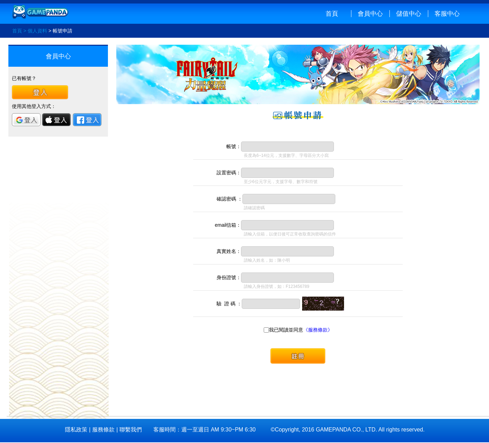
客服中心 (447, 13)
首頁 (332, 13)
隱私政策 (76, 430)
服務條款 (103, 430)
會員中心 (370, 13)
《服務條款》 (318, 330)
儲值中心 (408, 13)
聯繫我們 (130, 430)
